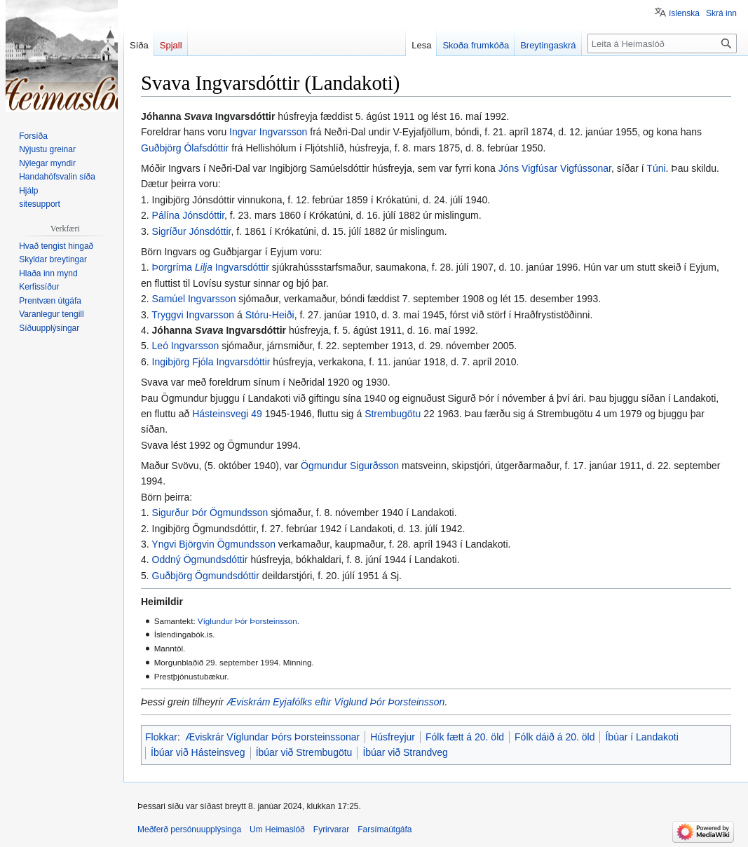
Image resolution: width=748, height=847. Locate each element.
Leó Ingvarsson (185, 345)
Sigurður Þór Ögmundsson (210, 512)
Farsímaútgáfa (385, 829)
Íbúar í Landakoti (641, 737)
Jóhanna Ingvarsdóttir (219, 330)
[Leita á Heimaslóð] (662, 43)
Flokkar (161, 737)
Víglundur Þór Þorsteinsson (247, 620)
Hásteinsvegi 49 (227, 413)
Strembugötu (393, 413)
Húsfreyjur (392, 737)
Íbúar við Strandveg (404, 752)
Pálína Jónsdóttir (188, 215)
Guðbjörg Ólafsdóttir (185, 148)
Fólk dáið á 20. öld (554, 737)
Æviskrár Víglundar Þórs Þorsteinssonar (272, 737)
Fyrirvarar (331, 829)
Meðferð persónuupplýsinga (189, 829)
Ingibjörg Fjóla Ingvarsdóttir (211, 361)
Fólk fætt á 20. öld (465, 737)
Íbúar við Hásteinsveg (198, 752)
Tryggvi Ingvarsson (192, 314)
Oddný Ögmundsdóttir (200, 559)
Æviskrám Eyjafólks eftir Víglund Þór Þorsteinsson (335, 701)
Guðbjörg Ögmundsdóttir (205, 575)
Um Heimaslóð (277, 829)
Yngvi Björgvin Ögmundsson (213, 544)
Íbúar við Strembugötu (304, 752)
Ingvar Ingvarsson (268, 131)
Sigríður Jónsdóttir (191, 231)
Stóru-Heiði (269, 314)
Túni (655, 168)
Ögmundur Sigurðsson (350, 465)
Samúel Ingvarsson (194, 298)
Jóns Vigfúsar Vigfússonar (554, 168)
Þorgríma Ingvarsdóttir (210, 267)
